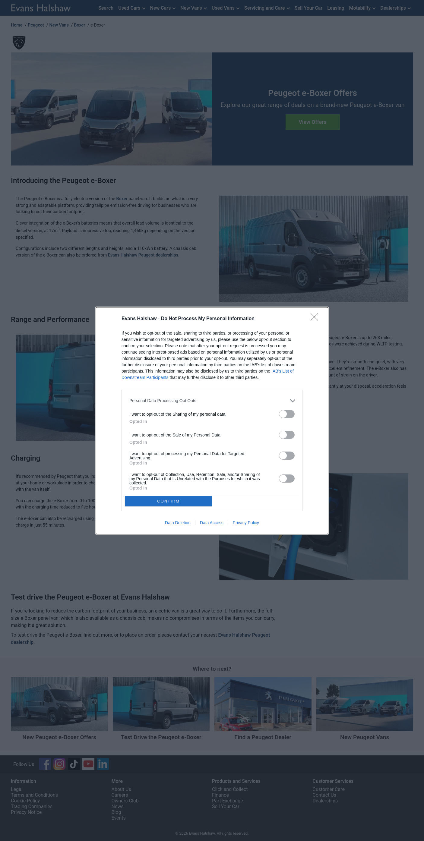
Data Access (211, 522)
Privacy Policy (246, 522)
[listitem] (212, 400)
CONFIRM (168, 501)
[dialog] (212, 420)
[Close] (316, 318)
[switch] (287, 414)
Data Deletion (178, 522)
